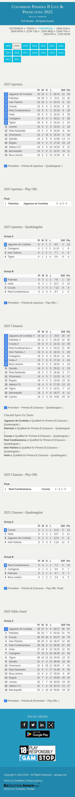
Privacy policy (34, 780)
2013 (61, 52)
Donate (31, 789)
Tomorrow (45, 28)
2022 (43, 45)
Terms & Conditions (14, 780)
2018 (17, 52)
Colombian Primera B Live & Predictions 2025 (37, 9)
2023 (34, 45)
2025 (17, 45)
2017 (25, 52)
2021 (52, 45)
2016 (34, 52)
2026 (8, 45)
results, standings (37, 16)
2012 (8, 59)
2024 (25, 45)
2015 (43, 52)
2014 (52, 52)
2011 (17, 59)
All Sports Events (45, 21)
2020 (61, 45)
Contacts (20, 789)
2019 (8, 52)
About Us (9, 789)
